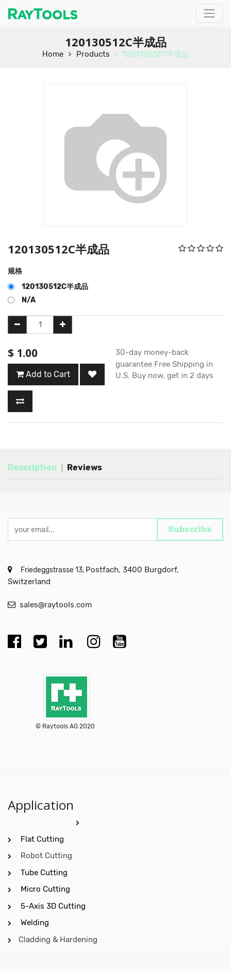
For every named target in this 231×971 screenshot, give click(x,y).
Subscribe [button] (190, 529)
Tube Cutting (45, 872)
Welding (35, 922)
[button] (92, 374)
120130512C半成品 (156, 54)
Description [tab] (32, 467)
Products (93, 54)
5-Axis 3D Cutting (54, 906)
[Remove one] (17, 325)
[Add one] (62, 325)
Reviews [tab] (84, 467)
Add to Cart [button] (43, 374)
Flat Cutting (42, 839)
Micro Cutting (46, 889)
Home (52, 54)
